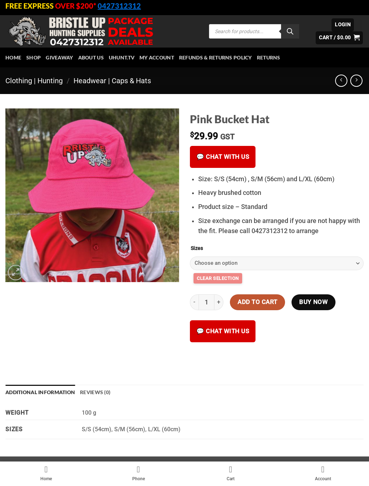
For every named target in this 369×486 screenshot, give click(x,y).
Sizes (197, 248)
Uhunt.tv (121, 57)
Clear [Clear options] (218, 278)
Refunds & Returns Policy (215, 57)
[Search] (290, 31)
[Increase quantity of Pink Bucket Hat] (218, 302)
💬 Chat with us (222, 156)
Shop (33, 57)
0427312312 (119, 5)
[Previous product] (356, 81)
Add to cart (257, 302)
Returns (268, 57)
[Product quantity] (206, 302)
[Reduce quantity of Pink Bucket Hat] (194, 302)
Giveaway (59, 57)
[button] (343, 24)
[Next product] (341, 81)
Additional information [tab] (40, 392)
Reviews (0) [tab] (95, 392)
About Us (91, 57)
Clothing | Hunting (34, 80)
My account (156, 57)
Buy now (313, 302)
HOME (13, 57)
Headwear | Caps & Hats (112, 80)
